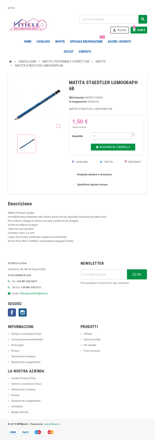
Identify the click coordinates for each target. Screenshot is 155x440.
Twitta (106, 161)
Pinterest (133, 161)
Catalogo (43, 41)
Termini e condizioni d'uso (26, 333)
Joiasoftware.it (51, 424)
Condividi (80, 161)
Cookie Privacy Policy (23, 378)
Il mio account (91, 350)
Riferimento (76, 97)
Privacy (14, 350)
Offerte (87, 333)
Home (27, 41)
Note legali (17, 345)
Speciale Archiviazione (87, 40)
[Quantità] (111, 136)
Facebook (12, 312)
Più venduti (89, 345)
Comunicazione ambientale (26, 339)
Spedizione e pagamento (25, 362)
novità (60, 41)
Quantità (77, 136)
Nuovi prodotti (92, 339)
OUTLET (68, 51)
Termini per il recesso (23, 356)
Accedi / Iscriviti (119, 41)
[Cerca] (113, 19)
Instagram (23, 312)
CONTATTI (85, 51)
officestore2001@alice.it (33, 293)
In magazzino (78, 101)
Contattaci (16, 406)
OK (137, 274)
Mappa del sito (19, 412)
